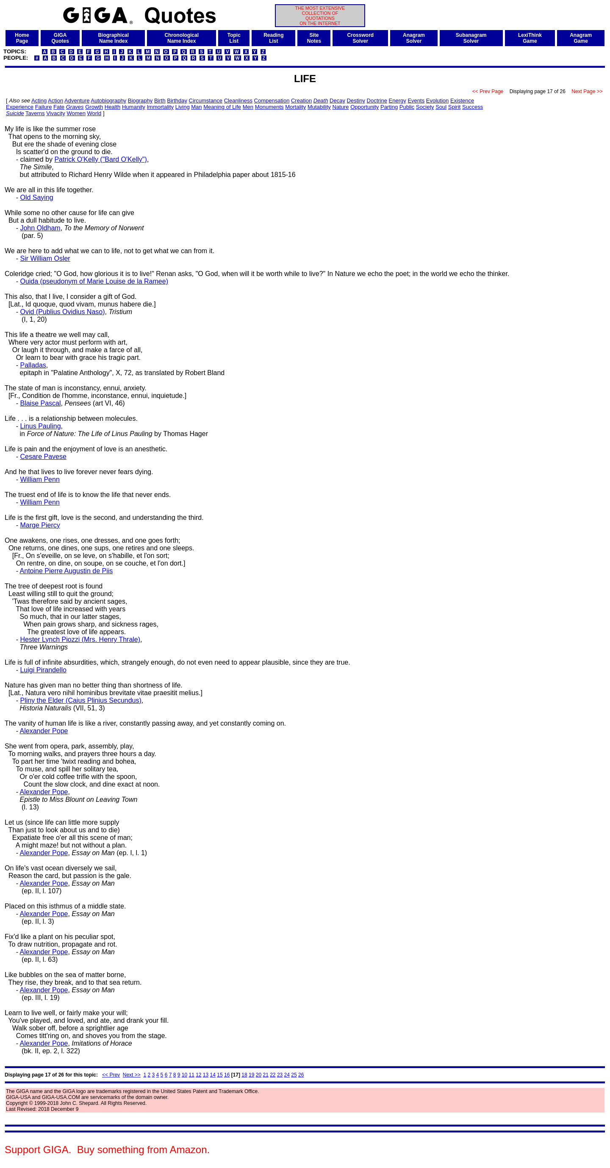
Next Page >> (587, 91)
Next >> (132, 1075)
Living (182, 107)
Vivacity (55, 113)
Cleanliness (238, 100)
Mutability (319, 107)
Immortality (160, 107)
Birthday (177, 100)
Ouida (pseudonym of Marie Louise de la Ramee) (94, 281)
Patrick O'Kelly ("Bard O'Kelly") (100, 159)
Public (406, 107)
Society (425, 107)
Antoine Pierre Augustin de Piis (66, 570)
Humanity (133, 107)
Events (416, 100)
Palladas (33, 365)
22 (272, 1075)
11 (191, 1075)
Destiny (356, 100)
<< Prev (111, 1075)
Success (472, 107)
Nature (341, 107)
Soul (440, 107)
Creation (301, 100)
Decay (337, 100)
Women (76, 113)
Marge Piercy (40, 525)
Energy (397, 100)
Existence (462, 100)
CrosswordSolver (360, 38)
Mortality (295, 107)
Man (196, 107)
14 (213, 1075)
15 (219, 1075)
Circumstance (205, 100)
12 (198, 1075)
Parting (389, 107)
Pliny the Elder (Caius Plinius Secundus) (80, 700)
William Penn (39, 479)
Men (248, 107)
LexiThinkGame (530, 38)
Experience (19, 107)
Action (55, 100)
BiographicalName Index (113, 38)
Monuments (269, 107)
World (94, 113)
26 (301, 1075)
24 (287, 1075)
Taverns (35, 113)
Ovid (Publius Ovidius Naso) (62, 311)
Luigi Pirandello (43, 670)
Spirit (454, 107)
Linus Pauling (40, 426)
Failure (43, 107)
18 (244, 1075)
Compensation (272, 100)
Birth (160, 100)
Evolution (437, 100)
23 (280, 1075)
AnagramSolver (414, 38)
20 (258, 1075)
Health (113, 107)
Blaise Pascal (40, 403)
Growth (94, 107)
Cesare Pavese (43, 456)
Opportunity (364, 107)
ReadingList (273, 38)
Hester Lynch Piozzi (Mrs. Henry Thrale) (80, 639)
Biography (140, 100)
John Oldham (40, 228)
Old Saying (36, 197)
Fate (58, 107)
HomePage (22, 38)
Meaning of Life (222, 107)
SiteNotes (314, 38)
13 (205, 1075)
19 (251, 1075)
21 (265, 1075)
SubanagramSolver (471, 38)
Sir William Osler (45, 258)
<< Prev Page (488, 91)
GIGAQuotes (60, 38)
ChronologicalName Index (181, 38)
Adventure (76, 100)
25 (294, 1075)
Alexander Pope (44, 730)
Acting (39, 100)
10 (184, 1075)
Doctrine (377, 100)
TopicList (234, 38)
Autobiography (108, 100)
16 (227, 1075)
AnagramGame (581, 38)
